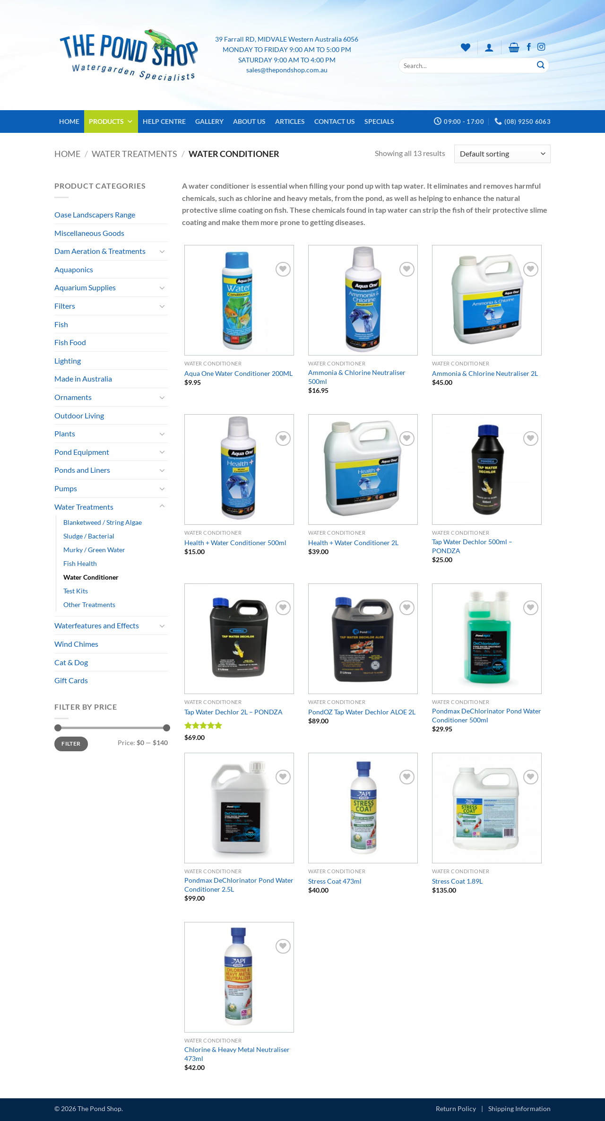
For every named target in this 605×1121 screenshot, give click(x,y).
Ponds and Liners (82, 469)
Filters (64, 305)
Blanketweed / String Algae (102, 522)
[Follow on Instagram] (541, 47)
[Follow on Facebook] (529, 47)
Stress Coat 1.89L (457, 881)
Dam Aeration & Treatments (100, 250)
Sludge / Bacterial (88, 536)
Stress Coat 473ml (335, 881)
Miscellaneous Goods (89, 232)
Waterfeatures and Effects (96, 625)
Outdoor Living (79, 415)
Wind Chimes (76, 643)
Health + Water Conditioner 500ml (235, 543)
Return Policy (456, 1108)
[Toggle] (162, 251)
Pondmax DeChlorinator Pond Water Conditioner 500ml (486, 715)
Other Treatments (89, 604)
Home (69, 121)
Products (111, 121)
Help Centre (164, 121)
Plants (64, 433)
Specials (379, 121)
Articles (290, 121)
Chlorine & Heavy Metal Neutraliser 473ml (237, 1053)
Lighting (67, 360)
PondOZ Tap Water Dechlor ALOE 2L (361, 712)
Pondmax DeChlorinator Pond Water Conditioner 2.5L (239, 884)
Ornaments (73, 396)
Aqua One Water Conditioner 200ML (238, 373)
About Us (249, 121)
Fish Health (80, 563)
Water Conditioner (91, 577)
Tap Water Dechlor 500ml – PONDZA (472, 546)
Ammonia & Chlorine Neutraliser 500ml (357, 376)
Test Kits (75, 591)
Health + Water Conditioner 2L (353, 543)
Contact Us (334, 121)
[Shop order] (502, 154)
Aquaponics (73, 269)
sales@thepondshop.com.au (287, 70)
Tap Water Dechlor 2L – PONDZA (233, 712)
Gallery (209, 121)
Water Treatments (134, 153)
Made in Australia (83, 378)
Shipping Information (519, 1108)
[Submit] (541, 66)
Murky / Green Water (94, 550)
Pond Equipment (81, 451)
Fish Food (70, 342)
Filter (70, 743)
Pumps (65, 488)
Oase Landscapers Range (94, 214)
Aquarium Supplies (85, 287)
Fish (61, 324)
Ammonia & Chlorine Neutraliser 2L (485, 373)
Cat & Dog (71, 662)
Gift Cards (71, 680)
